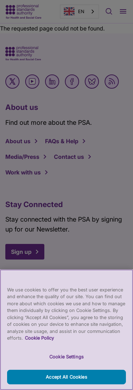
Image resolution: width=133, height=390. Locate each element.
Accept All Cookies (66, 382)
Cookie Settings (66, 361)
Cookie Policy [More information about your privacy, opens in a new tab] (39, 343)
